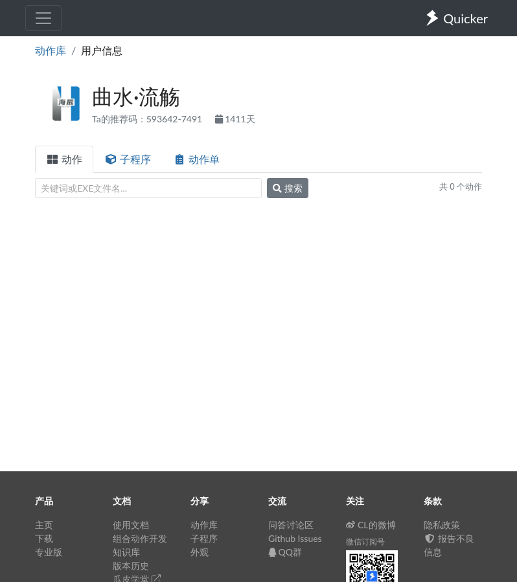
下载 (44, 538)
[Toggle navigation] (43, 18)
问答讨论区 (291, 524)
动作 (64, 159)
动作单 (196, 159)
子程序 (127, 159)
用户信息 (101, 50)
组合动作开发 (140, 538)
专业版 (48, 551)
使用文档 (131, 524)
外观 (199, 551)
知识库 (126, 551)
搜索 (288, 188)
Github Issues (295, 538)
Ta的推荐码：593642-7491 (148, 118)
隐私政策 (442, 524)
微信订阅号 (365, 541)
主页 (44, 524)
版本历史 (131, 565)
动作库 (50, 50)
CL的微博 (371, 524)
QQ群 (285, 551)
